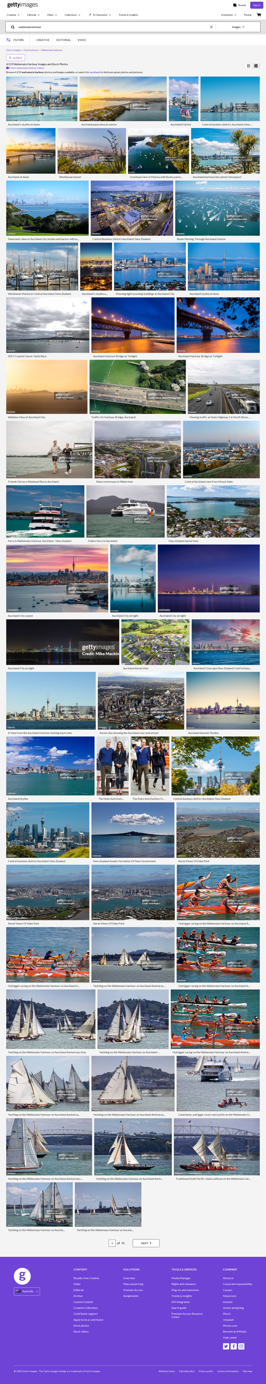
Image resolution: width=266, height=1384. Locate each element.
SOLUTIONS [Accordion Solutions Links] (131, 1269)
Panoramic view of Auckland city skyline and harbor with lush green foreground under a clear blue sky (67, 239)
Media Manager (181, 1278)
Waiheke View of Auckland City (26, 417)
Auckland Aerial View (135, 668)
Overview (129, 1278)
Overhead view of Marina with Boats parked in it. (159, 177)
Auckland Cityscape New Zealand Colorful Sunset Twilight (227, 668)
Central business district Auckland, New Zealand (201, 798)
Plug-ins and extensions (185, 1290)
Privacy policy (206, 1371)
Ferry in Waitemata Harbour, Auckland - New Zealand (39, 540)
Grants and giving (233, 1307)
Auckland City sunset (20, 615)
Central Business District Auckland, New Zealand (121, 239)
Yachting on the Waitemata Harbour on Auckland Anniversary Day (132, 985)
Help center (230, 1337)
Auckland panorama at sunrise (99, 124)
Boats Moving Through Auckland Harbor (201, 239)
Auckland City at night (125, 615)
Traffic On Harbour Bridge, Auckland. (113, 417)
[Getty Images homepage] (22, 5)
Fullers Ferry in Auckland (102, 540)
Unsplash (228, 1319)
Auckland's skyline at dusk (97, 293)
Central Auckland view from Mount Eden (209, 481)
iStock (227, 1313)
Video (77, 1284)
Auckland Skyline (18, 798)
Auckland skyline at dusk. (204, 293)
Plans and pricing (133, 1284)
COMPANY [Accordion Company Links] (230, 1269)
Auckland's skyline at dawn (24, 124)
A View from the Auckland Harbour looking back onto (40, 732)
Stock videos (81, 1331)
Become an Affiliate (234, 1331)
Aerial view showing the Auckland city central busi (129, 732)
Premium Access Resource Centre (187, 1315)
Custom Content (83, 1301)
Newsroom (229, 1295)
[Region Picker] (27, 1291)
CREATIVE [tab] (42, 39)
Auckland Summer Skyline (203, 732)
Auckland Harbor (181, 124)
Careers (227, 1290)
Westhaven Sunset (70, 177)
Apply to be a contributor (88, 1319)
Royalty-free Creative (86, 1278)
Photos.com (230, 1325)
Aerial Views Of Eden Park (193, 861)
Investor (228, 1301)
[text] (113, 27)
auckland (15, 57)
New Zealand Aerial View (183, 540)
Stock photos (81, 1325)
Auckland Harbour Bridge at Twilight (115, 356)
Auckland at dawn (18, 177)
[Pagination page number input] (112, 1243)
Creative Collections (85, 1307)
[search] (14, 27)
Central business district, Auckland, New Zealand (231, 124)
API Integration (180, 1301)
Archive (78, 1295)
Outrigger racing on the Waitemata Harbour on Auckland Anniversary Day (222, 923)
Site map (247, 1371)
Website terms (167, 1371)
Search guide (178, 1307)
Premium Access (133, 1290)
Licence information (228, 1371)
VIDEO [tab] (82, 39)
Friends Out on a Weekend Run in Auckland (33, 481)
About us (228, 1278)
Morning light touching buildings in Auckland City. (145, 293)
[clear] (213, 27)
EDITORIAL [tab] (63, 39)
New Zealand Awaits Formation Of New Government (124, 861)
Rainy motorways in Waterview (114, 481)
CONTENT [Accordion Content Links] (80, 1269)
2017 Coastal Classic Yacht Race (27, 356)
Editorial (78, 1290)
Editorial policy (187, 1371)
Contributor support (85, 1313)
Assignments (130, 1295)
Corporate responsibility (237, 1284)
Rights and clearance (183, 1284)
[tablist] (61, 39)
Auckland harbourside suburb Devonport (217, 177)
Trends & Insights (181, 1295)
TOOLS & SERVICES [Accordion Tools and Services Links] (184, 1269)
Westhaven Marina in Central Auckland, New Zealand (39, 293)
